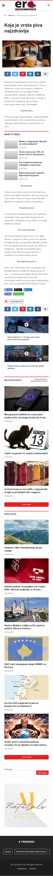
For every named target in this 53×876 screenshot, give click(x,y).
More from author (39, 381)
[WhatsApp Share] (18, 294)
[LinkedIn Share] (28, 289)
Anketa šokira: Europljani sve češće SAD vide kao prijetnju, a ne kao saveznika (24, 588)
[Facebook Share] (8, 289)
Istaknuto (11, 15)
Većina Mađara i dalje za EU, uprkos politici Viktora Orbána (24, 627)
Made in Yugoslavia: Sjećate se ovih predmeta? (33, 142)
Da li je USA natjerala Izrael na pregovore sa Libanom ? (21, 704)
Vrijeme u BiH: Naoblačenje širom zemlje (23, 549)
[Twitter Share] (18, 289)
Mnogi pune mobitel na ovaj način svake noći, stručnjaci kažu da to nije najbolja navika (25, 416)
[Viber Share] (8, 294)
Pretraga (8, 769)
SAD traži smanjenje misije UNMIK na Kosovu (25, 666)
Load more (26, 504)
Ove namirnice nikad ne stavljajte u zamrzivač (30, 163)
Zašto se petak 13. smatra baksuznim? (26, 453)
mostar (8, 851)
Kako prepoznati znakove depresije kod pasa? (31, 174)
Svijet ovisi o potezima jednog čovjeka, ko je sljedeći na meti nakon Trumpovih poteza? (25, 744)
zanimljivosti (16, 301)
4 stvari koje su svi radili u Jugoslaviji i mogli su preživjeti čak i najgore (26, 490)
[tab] (41, 379)
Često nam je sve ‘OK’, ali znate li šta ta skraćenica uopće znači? (31, 153)
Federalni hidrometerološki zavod (31, 851)
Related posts (41, 379)
